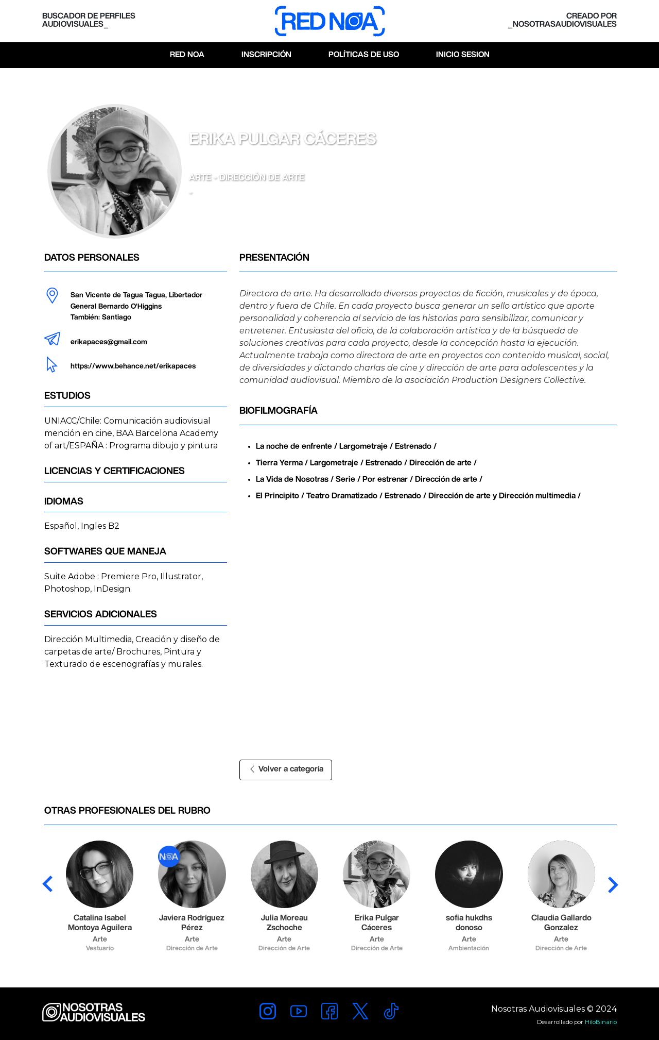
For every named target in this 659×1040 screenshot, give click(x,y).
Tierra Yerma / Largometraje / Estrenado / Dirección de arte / (366, 463)
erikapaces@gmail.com (109, 342)
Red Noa (187, 55)
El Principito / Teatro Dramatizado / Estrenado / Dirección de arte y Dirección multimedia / (418, 496)
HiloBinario (601, 1022)
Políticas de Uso (363, 55)
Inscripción (266, 55)
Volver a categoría (285, 769)
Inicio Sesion (463, 55)
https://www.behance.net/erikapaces (133, 366)
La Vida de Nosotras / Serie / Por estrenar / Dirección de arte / (369, 479)
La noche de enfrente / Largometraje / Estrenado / (346, 446)
